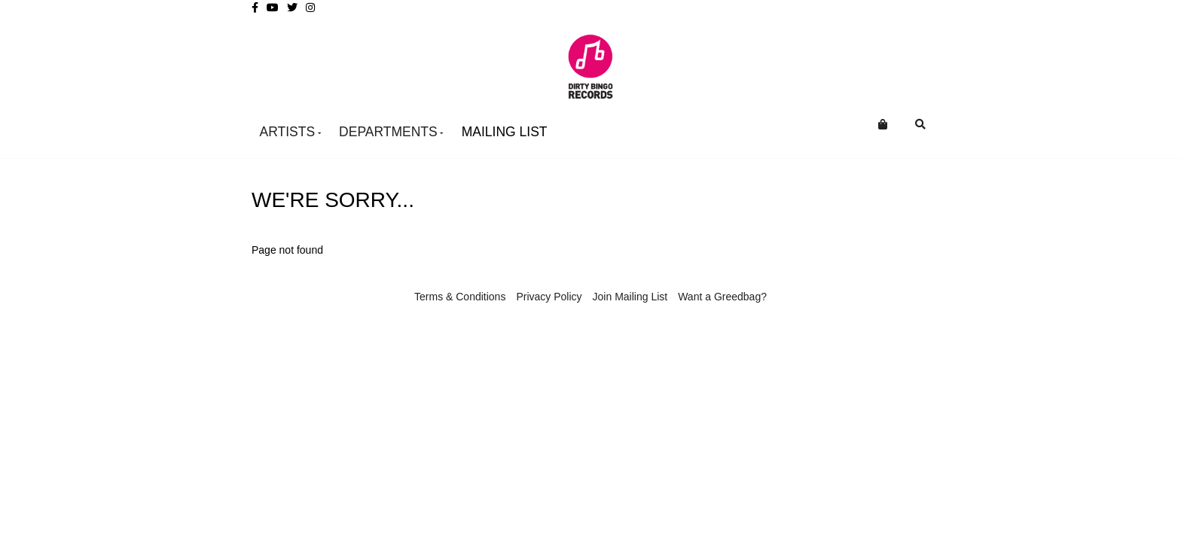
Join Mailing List (630, 297)
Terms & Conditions (459, 297)
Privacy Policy (548, 297)
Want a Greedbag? (722, 297)
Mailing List (505, 131)
